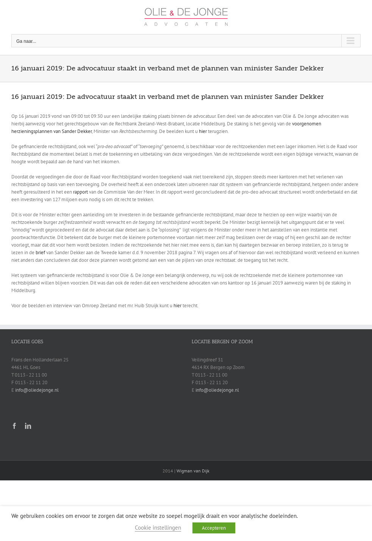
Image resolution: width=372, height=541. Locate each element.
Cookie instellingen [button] (158, 527)
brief (40, 252)
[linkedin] (28, 426)
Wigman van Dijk (193, 471)
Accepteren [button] (214, 528)
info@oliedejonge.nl (37, 390)
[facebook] (14, 426)
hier (203, 131)
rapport (80, 192)
